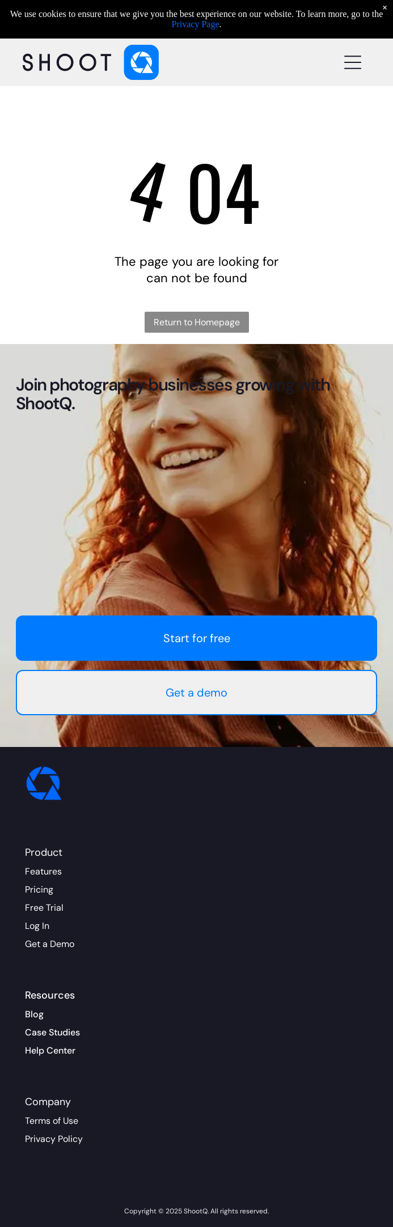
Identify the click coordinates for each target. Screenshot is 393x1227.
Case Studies (52, 1032)
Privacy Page (195, 24)
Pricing (39, 889)
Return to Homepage (197, 322)
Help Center (50, 1050)
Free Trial (44, 908)
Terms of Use (51, 1121)
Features (43, 871)
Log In (37, 926)
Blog (34, 1014)
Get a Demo (49, 944)
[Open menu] (352, 62)
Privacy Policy (54, 1139)
